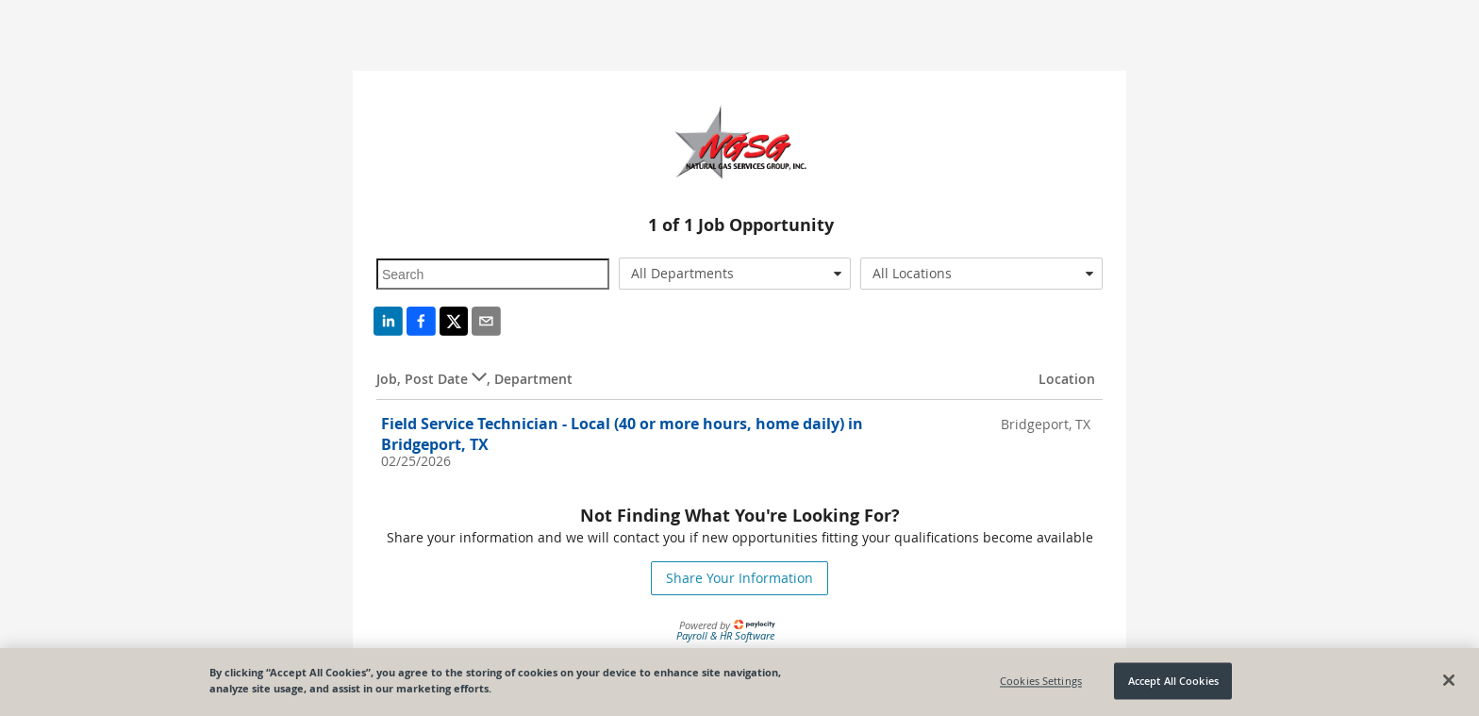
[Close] (1449, 680)
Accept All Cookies (1173, 681)
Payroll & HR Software (725, 635)
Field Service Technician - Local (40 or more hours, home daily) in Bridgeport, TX (622, 433)
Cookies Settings (1041, 681)
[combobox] (735, 274)
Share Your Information (739, 578)
